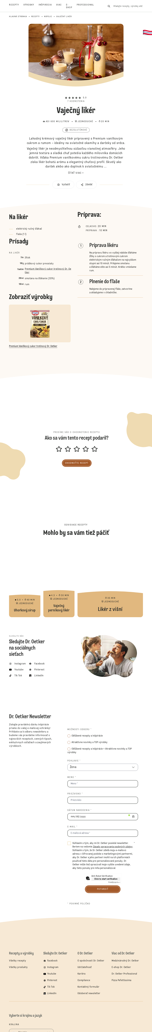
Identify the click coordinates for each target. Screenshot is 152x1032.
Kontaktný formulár (88, 987)
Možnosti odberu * (79, 729)
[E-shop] (71, 6)
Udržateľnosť (84, 967)
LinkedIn (51, 993)
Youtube (51, 974)
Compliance (83, 980)
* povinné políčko (78, 904)
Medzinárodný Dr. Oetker (125, 961)
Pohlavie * (74, 761)
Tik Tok (51, 987)
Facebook (52, 961)
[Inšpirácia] (47, 6)
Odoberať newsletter (88, 993)
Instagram (52, 967)
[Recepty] (16, 6)
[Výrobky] (31, 6)
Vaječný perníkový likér (59, 580)
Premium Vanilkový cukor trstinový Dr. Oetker (48, 271)
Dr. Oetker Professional (124, 974)
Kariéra (81, 974)
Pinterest (52, 980)
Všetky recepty (17, 961)
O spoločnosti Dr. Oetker (90, 961)
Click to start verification (105, 879)
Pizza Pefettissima (121, 980)
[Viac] (61, 6)
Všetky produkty (18, 967)
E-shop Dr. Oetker (121, 967)
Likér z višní (110, 580)
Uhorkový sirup (24, 580)
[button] (76, 92)
